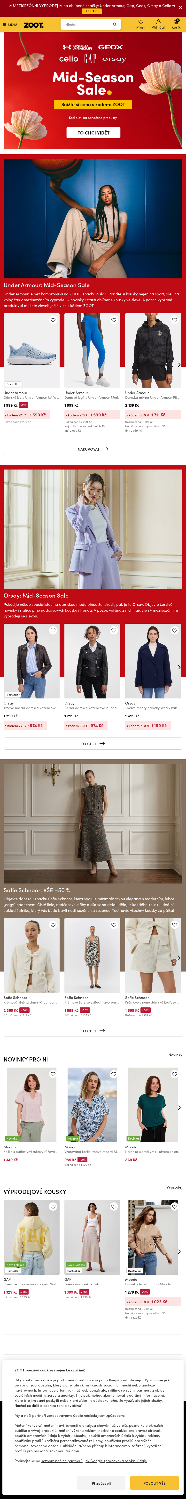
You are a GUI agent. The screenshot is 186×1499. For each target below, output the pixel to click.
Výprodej (174, 1187)
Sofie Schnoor (15, 997)
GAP (7, 1279)
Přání (140, 24)
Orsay (9, 703)
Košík (176, 24)
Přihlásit (158, 24)
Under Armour (15, 392)
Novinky (175, 1054)
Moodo (10, 1146)
